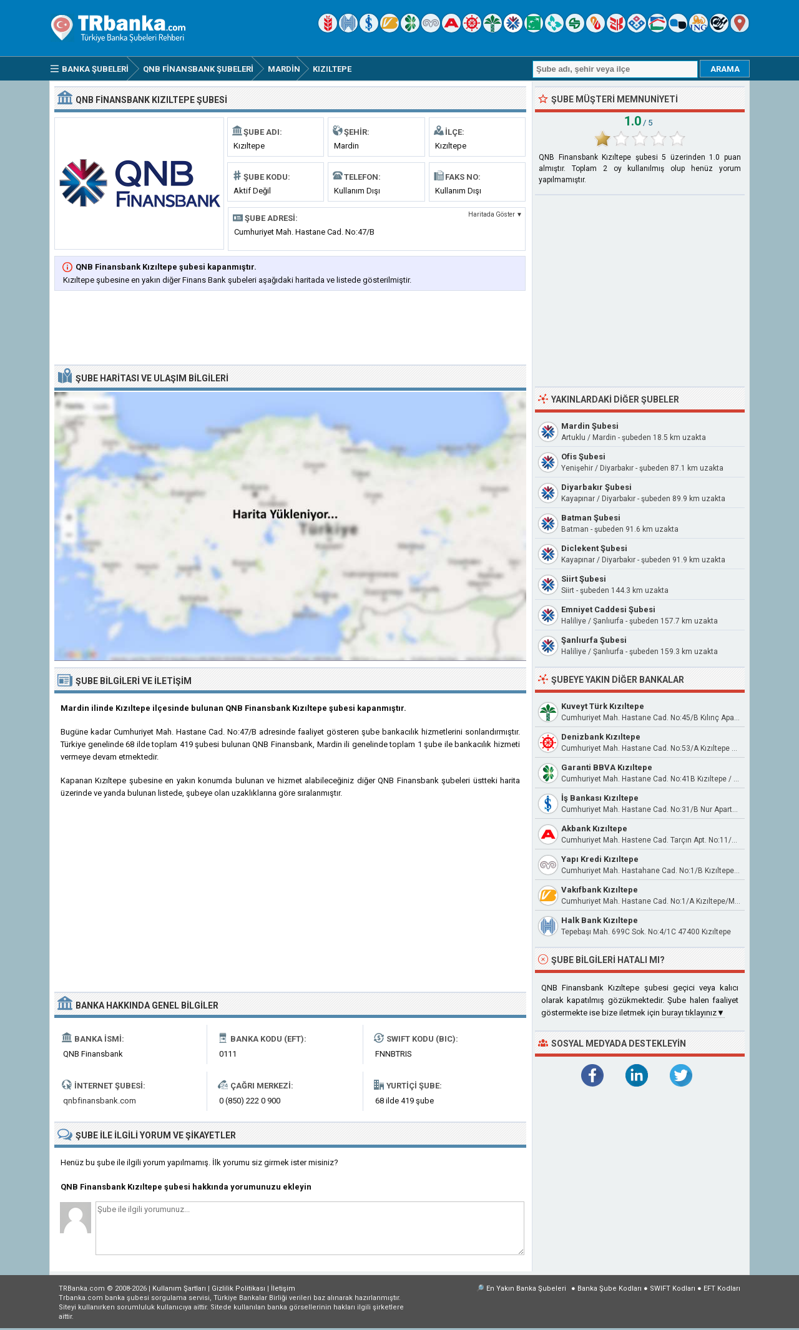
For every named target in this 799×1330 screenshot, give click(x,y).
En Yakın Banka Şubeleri (526, 1288)
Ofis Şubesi (583, 456)
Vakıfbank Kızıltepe (599, 889)
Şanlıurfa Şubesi (594, 640)
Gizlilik (238, 1288)
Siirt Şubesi (583, 579)
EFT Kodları (721, 1288)
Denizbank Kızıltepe (600, 736)
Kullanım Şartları (179, 1288)
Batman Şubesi (590, 517)
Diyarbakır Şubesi (596, 487)
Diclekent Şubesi (594, 548)
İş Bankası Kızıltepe (600, 798)
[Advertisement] (290, 329)
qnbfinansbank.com (99, 1100)
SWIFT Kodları (672, 1288)
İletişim (283, 1288)
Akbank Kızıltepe (594, 828)
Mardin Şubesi (590, 426)
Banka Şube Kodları (609, 1288)
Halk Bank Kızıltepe (599, 920)
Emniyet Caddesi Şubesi (608, 609)
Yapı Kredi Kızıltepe (600, 859)
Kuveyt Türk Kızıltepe (602, 706)
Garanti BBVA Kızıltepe (606, 767)
